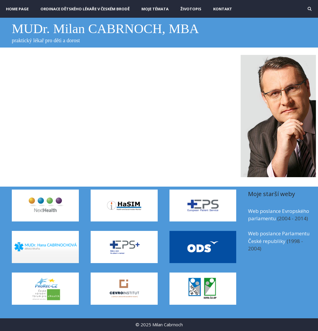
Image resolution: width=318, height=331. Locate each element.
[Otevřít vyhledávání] (309, 9)
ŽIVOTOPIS (190, 9)
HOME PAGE (17, 9)
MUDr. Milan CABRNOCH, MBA (105, 28)
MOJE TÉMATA (155, 9)
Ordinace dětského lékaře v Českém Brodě (85, 9)
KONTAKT (222, 9)
